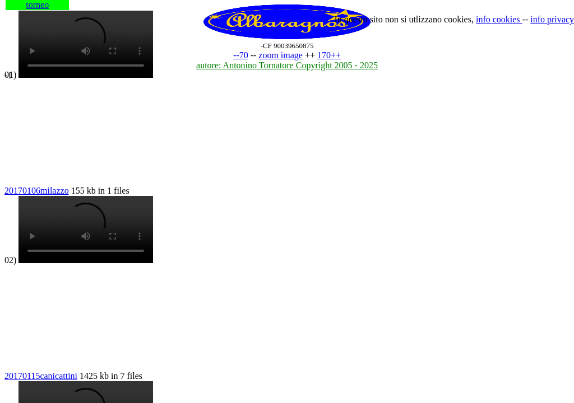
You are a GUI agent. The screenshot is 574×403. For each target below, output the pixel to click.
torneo (37, 5)
